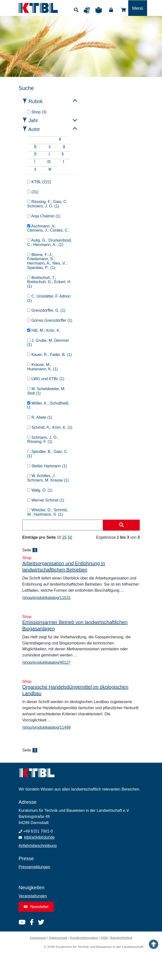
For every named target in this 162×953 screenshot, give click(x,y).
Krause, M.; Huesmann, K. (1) (42, 367)
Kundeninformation (84, 938)
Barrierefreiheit (121, 938)
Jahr (33, 120)
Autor (34, 129)
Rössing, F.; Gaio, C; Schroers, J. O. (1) (47, 204)
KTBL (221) (39, 182)
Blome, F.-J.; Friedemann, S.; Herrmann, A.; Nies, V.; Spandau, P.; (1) (47, 261)
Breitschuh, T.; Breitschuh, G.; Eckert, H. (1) (49, 282)
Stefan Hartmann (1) (47, 466)
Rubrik (36, 101)
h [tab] (35, 153)
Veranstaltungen (33, 896)
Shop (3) (36, 112)
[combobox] (62, 525)
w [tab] (49, 169)
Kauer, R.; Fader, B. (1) (49, 355)
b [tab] (35, 146)
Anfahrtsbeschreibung (38, 846)
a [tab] (60, 139)
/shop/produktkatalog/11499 (46, 727)
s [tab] (35, 169)
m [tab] (49, 161)
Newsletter (36, 906)
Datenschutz (58, 938)
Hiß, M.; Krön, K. (43, 330)
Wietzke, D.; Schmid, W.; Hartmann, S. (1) (47, 512)
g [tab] (64, 146)
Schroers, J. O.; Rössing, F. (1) (43, 439)
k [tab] (63, 153)
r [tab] (63, 161)
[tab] (34, 138)
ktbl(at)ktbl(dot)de (39, 837)
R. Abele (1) (39, 417)
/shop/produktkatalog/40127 (46, 662)
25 (64, 537)
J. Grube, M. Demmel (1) (48, 342)
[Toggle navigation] (137, 8)
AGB (104, 938)
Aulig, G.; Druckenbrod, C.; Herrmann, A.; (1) (49, 242)
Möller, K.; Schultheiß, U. (48, 405)
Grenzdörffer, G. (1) (46, 310)
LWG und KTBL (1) (45, 379)
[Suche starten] (121, 525)
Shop (123, 10)
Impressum (38, 938)
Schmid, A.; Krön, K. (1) (49, 427)
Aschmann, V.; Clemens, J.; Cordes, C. (48, 228)
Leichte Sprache (100, 10)
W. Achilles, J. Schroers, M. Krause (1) (48, 478)
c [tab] (50, 146)
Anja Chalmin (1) (43, 216)
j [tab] (49, 153)
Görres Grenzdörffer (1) (49, 320)
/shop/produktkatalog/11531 (46, 598)
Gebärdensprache (88, 10)
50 (70, 537)
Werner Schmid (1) (45, 500)
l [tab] (34, 161)
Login (111, 10)
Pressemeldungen (34, 867)
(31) (32, 192)
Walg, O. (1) (39, 490)
